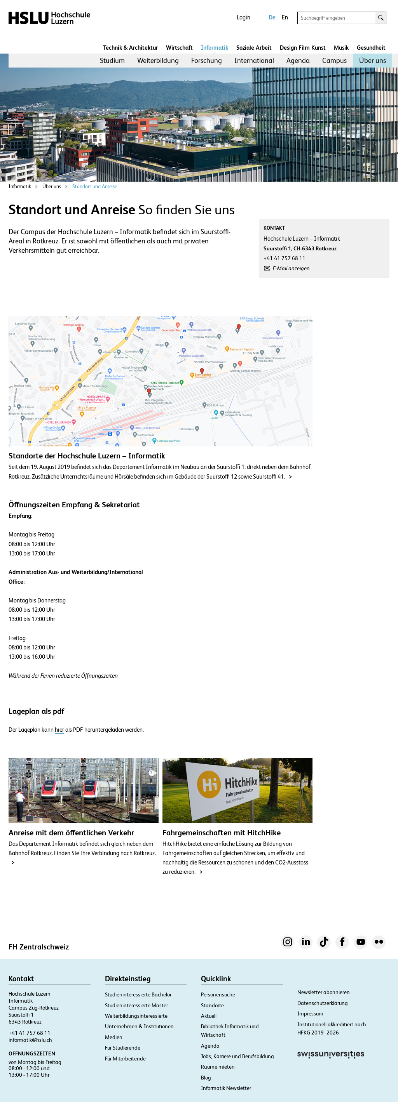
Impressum (310, 1013)
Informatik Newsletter (226, 1088)
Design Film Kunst (303, 47)
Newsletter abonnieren (323, 992)
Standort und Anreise (94, 186)
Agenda (298, 60)
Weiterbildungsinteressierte (136, 1016)
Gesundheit (371, 47)
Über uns (372, 60)
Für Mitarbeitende (125, 1058)
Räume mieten (218, 1067)
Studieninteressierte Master (136, 1005)
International (254, 60)
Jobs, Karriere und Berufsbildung (237, 1056)
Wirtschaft (179, 47)
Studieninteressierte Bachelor (138, 994)
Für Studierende (122, 1048)
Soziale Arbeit (254, 47)
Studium (112, 60)
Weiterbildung (158, 60)
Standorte (212, 1005)
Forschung (206, 60)
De (272, 17)
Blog (206, 1077)
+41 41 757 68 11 (30, 1033)
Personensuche (218, 994)
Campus (334, 60)
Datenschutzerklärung (322, 1003)
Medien (113, 1037)
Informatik (214, 47)
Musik (341, 47)
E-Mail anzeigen (291, 268)
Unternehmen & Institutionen (139, 1026)
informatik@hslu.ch (30, 1040)
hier (59, 730)
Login (243, 17)
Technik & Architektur (130, 47)
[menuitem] (112, 61)
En (285, 17)
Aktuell (208, 1016)
